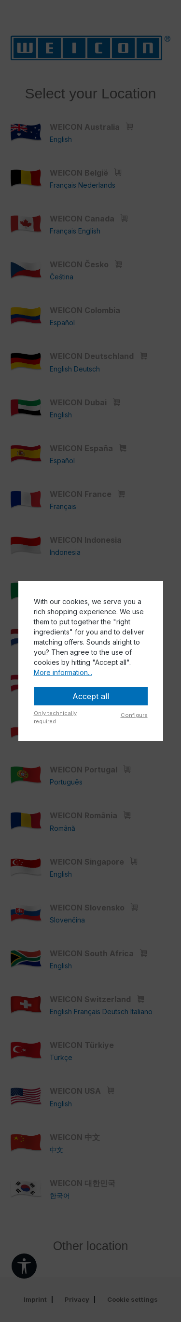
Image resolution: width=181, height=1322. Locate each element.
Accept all (90, 696)
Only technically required (55, 717)
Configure (134, 715)
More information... (63, 672)
